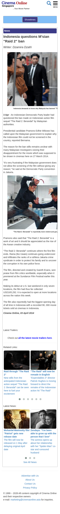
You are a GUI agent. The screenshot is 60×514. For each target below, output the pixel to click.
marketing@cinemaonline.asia (26, 499)
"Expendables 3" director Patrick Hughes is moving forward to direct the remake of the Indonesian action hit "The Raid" (43, 371)
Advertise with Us (30, 475)
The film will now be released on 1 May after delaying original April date (17, 430)
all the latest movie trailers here (35, 338)
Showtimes (29, 19)
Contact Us (30, 483)
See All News (29, 462)
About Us (30, 479)
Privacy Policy (30, 487)
